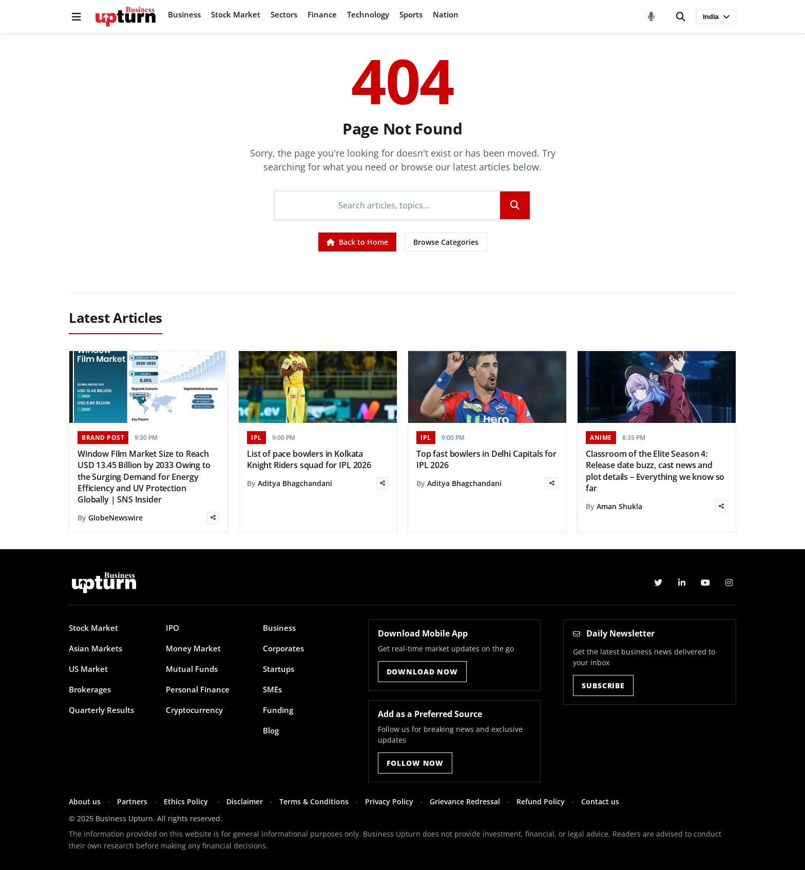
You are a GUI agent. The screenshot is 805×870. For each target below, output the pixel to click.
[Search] (680, 17)
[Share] (213, 518)
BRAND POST (103, 437)
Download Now (422, 671)
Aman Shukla (619, 506)
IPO (172, 628)
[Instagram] (729, 582)
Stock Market (235, 14)
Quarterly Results (101, 710)
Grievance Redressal (465, 801)
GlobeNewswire (115, 518)
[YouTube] (705, 582)
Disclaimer (244, 801)
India (716, 17)
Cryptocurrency (194, 710)
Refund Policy (540, 801)
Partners (132, 801)
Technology (368, 14)
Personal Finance (197, 689)
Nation (445, 14)
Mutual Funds (192, 669)
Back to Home (357, 242)
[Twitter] (658, 582)
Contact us (600, 801)
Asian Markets (95, 648)
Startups (278, 669)
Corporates (283, 648)
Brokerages (90, 689)
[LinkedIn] (682, 582)
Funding (278, 710)
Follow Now (415, 763)
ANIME (601, 437)
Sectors (284, 14)
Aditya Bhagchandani (295, 483)
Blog (271, 730)
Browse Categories (445, 242)
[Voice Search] (651, 17)
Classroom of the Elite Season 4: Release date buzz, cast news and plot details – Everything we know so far (655, 471)
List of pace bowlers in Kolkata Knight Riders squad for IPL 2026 (309, 459)
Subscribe (603, 685)
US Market (88, 669)
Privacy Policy (389, 801)
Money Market (193, 648)
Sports (411, 14)
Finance (322, 14)
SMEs (272, 689)
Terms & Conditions (314, 801)
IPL (256, 437)
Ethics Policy (187, 801)
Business (184, 14)
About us (85, 801)
